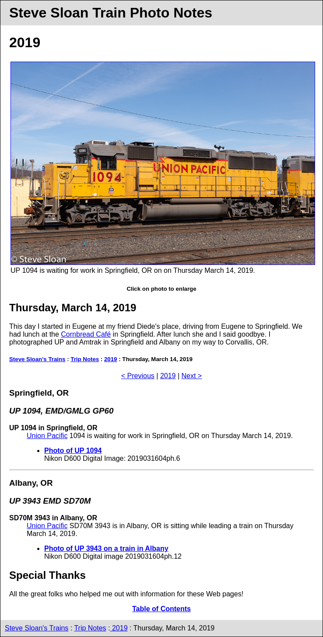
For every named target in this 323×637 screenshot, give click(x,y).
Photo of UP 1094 (73, 450)
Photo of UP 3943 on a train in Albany (106, 548)
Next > (192, 375)
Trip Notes (84, 359)
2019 (110, 359)
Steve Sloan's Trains (37, 359)
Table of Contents (161, 609)
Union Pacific (47, 435)
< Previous (137, 375)
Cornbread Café (86, 334)
